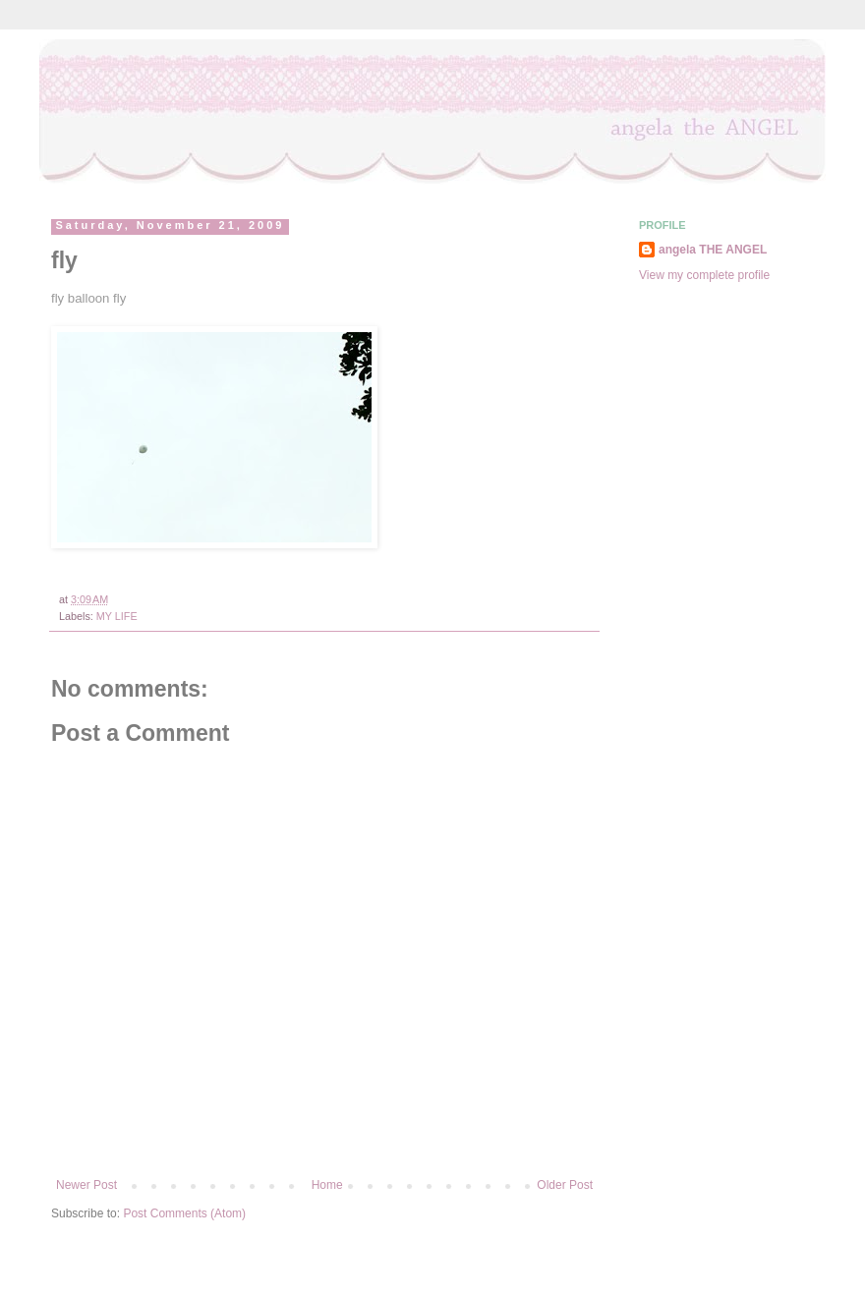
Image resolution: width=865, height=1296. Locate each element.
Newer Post (86, 1185)
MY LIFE (117, 616)
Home (327, 1185)
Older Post (565, 1185)
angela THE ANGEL (713, 249)
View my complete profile (704, 275)
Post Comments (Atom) (184, 1213)
